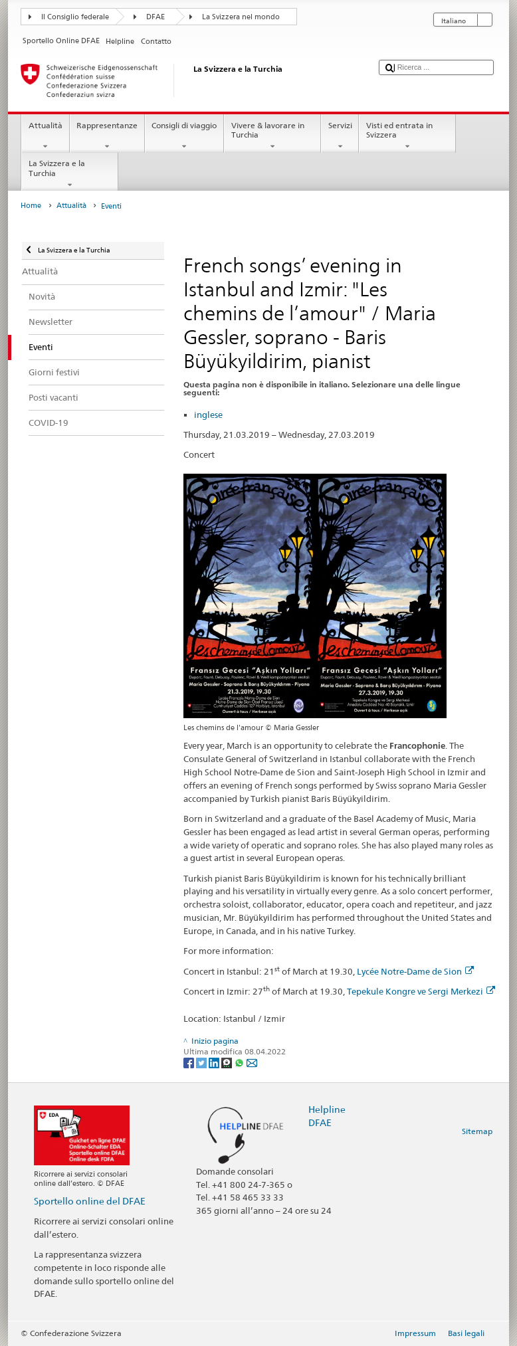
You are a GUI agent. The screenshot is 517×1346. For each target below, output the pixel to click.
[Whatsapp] (240, 1062)
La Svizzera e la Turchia (70, 174)
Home (31, 205)
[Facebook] (189, 1062)
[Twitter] (202, 1062)
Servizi (340, 136)
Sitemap (477, 1131)
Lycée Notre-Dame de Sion (415, 971)
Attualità (45, 136)
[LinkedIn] (215, 1062)
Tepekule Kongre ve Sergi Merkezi (421, 991)
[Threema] (227, 1062)
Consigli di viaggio (184, 136)
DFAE (155, 17)
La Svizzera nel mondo (241, 17)
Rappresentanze (107, 136)
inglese (208, 414)
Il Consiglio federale (75, 17)
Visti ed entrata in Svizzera (407, 136)
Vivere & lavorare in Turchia (272, 136)
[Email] (252, 1062)
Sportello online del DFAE (90, 1200)
